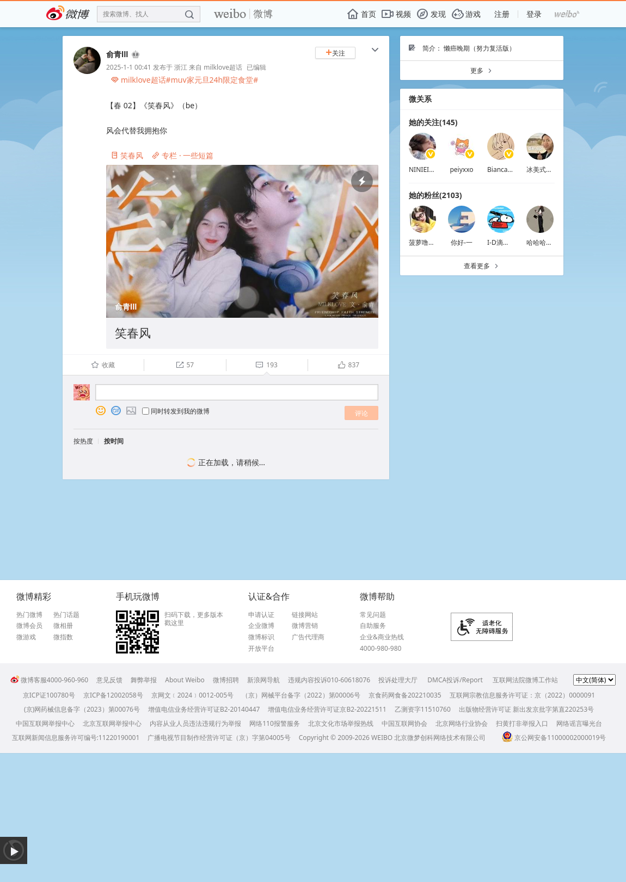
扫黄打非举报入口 (522, 723)
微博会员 (29, 625)
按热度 (83, 441)
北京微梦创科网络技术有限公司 (440, 737)
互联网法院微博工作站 (525, 679)
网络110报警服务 (274, 723)
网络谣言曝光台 (579, 723)
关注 (335, 53)
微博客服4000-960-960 (49, 679)
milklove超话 (223, 67)
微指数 (63, 637)
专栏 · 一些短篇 (182, 155)
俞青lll (117, 54)
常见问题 (373, 614)
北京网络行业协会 (461, 723)
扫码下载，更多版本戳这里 (193, 618)
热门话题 (66, 614)
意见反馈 (109, 679)
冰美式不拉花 (546, 169)
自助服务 (373, 625)
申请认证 (261, 614)
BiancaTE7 (503, 169)
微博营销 (305, 625)
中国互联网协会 (404, 723)
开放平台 (261, 648)
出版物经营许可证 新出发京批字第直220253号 (526, 709)
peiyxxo (461, 169)
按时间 (114, 441)
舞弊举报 (144, 679)
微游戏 (26, 637)
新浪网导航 (263, 679)
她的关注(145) (433, 122)
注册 (502, 14)
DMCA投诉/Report (455, 679)
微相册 (63, 625)
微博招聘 (226, 679)
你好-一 (461, 242)
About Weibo (185, 679)
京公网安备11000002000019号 (554, 737)
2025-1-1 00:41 (128, 67)
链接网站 (305, 614)
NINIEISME (425, 169)
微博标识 (261, 637)
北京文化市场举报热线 (340, 723)
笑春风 (127, 155)
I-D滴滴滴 (501, 242)
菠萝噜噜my (426, 242)
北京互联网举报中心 (112, 723)
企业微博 (261, 625)
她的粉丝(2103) (435, 195)
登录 (534, 14)
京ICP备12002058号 (113, 695)
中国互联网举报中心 (45, 723)
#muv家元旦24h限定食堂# (212, 80)
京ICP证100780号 (49, 695)
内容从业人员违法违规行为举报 (195, 723)
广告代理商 (308, 637)
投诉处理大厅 (398, 679)
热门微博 (29, 614)
